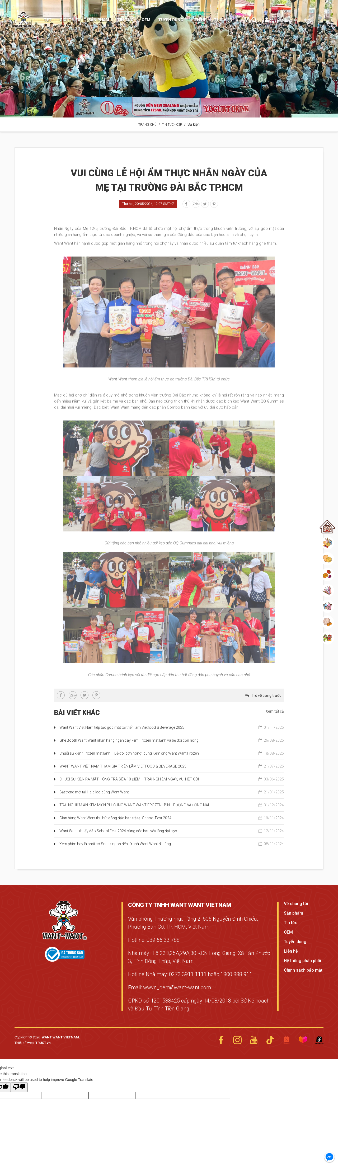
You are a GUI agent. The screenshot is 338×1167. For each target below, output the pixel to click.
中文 (307, 20)
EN (294, 20)
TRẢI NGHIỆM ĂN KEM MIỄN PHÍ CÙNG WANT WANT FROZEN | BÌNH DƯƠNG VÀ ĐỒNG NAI (171, 805)
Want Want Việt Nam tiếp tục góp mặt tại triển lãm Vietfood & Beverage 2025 (171, 727)
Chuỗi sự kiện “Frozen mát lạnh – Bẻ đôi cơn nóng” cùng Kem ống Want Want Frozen (171, 753)
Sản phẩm (293, 913)
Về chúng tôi (296, 903)
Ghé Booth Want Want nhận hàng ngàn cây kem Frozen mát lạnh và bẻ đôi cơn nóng (171, 740)
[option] (169, 58)
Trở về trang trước (266, 695)
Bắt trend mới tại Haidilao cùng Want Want (171, 792)
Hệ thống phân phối (302, 960)
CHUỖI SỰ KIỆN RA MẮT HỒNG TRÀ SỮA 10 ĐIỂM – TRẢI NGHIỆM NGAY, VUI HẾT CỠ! (171, 779)
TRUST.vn (43, 1043)
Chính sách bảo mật (303, 970)
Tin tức (290, 922)
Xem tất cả (275, 711)
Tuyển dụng (295, 941)
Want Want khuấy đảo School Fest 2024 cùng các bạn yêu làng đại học (171, 831)
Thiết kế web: (25, 1043)
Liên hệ (291, 951)
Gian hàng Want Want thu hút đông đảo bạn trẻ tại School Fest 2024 (171, 818)
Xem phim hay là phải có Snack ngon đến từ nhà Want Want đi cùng (171, 844)
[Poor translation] (19, 1087)
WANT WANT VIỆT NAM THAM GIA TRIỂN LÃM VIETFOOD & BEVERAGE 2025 (171, 766)
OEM (288, 932)
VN (281, 20)
